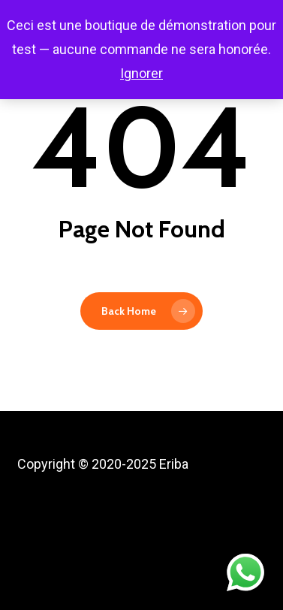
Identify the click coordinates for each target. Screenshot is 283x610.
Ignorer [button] (141, 73)
